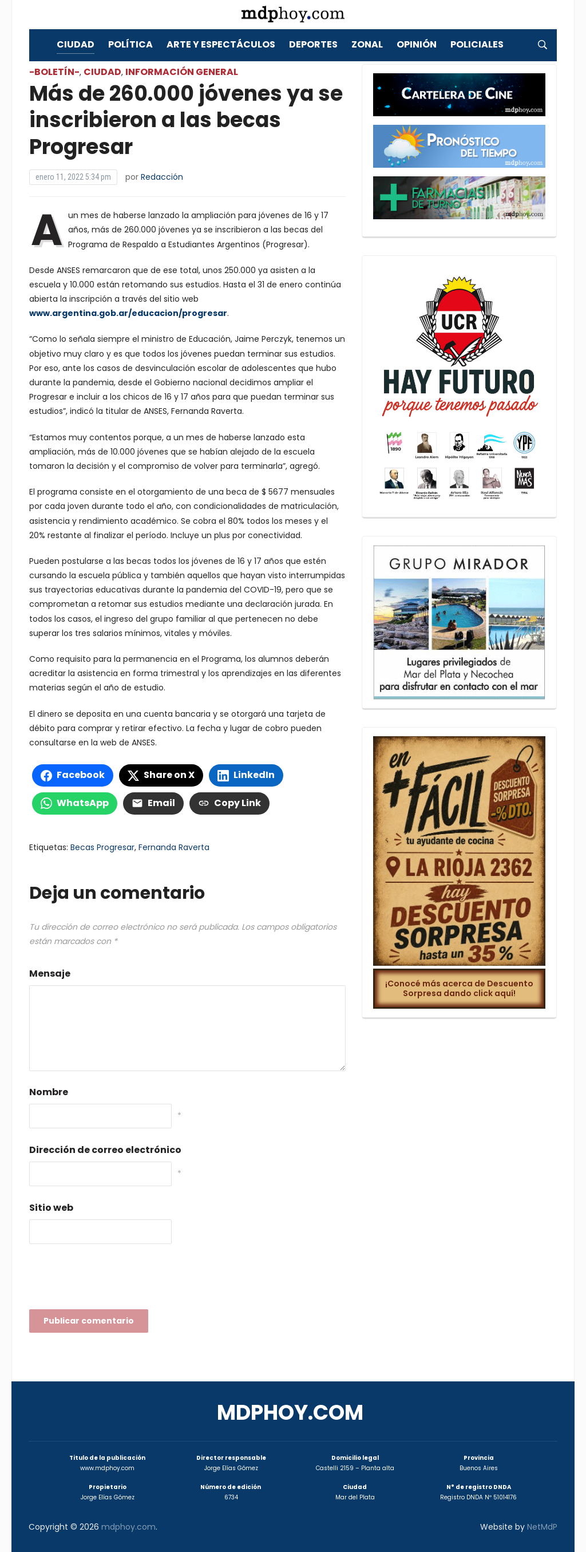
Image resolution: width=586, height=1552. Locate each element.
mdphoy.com (290, 1412)
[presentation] (116, 1280)
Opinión (417, 44)
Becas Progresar (102, 847)
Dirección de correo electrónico (105, 1149)
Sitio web (51, 1207)
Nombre (48, 1092)
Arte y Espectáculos (221, 44)
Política (130, 44)
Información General (181, 71)
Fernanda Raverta (173, 847)
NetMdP (542, 1527)
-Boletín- (54, 71)
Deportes (313, 44)
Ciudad (75, 44)
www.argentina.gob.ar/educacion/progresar (128, 313)
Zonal (367, 44)
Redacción (162, 177)
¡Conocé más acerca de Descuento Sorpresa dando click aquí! (459, 988)
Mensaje (49, 973)
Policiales (477, 44)
